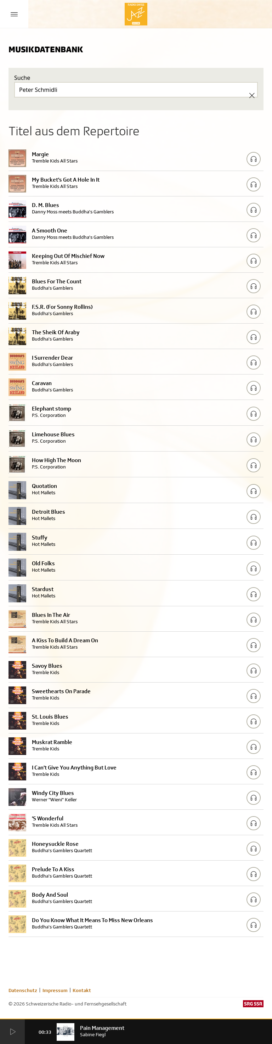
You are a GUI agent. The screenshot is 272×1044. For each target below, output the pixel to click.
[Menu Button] (14, 14)
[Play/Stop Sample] (253, 159)
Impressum (55, 990)
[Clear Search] (252, 95)
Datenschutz (22, 990)
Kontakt (82, 990)
